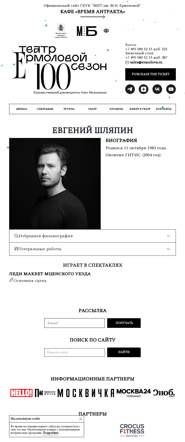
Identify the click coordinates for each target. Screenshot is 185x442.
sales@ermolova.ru (145, 62)
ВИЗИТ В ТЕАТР (140, 109)
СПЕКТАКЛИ (45, 109)
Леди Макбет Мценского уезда (50, 274)
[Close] (81, 419)
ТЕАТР (92, 109)
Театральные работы (37, 249)
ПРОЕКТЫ (116, 109)
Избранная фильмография (43, 236)
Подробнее (50, 433)
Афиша (21, 109)
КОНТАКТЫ (163, 109)
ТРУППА (68, 109)
